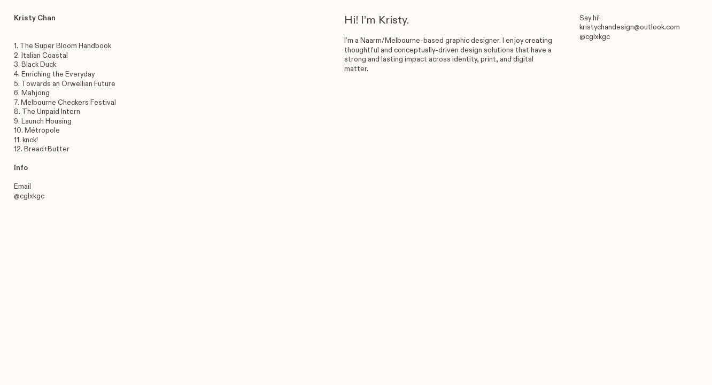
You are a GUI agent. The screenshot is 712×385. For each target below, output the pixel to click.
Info (21, 168)
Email (22, 186)
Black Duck (38, 65)
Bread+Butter (46, 149)
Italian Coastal (44, 55)
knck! (30, 140)
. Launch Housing (45, 121)
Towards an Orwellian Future (68, 84)
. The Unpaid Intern (49, 112)
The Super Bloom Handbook (65, 46)
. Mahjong (34, 93)
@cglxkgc (29, 196)
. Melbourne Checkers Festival (67, 102)
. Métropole (40, 130)
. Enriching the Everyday (56, 74)
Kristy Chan (35, 18)
